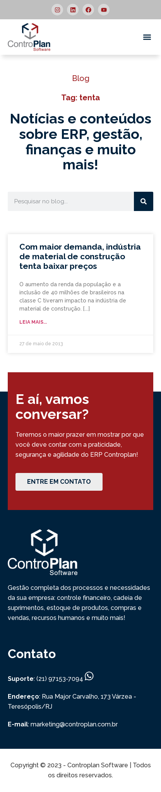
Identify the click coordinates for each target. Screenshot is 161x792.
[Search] (143, 201)
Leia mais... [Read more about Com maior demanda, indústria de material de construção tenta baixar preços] (33, 322)
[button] (146, 37)
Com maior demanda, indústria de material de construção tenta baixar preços (80, 256)
